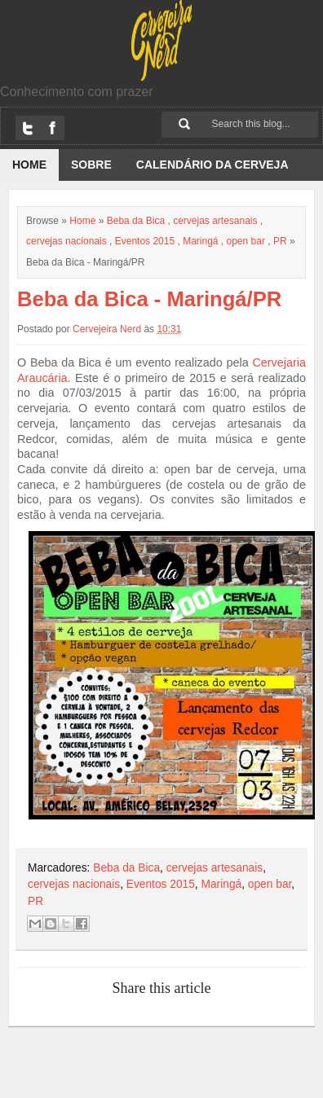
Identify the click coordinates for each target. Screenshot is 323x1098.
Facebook (52, 128)
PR (280, 241)
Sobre (91, 164)
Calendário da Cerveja (212, 164)
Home (29, 164)
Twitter (27, 128)
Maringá (200, 241)
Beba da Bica (136, 220)
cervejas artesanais (215, 220)
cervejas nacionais (66, 241)
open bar (246, 241)
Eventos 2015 (145, 241)
